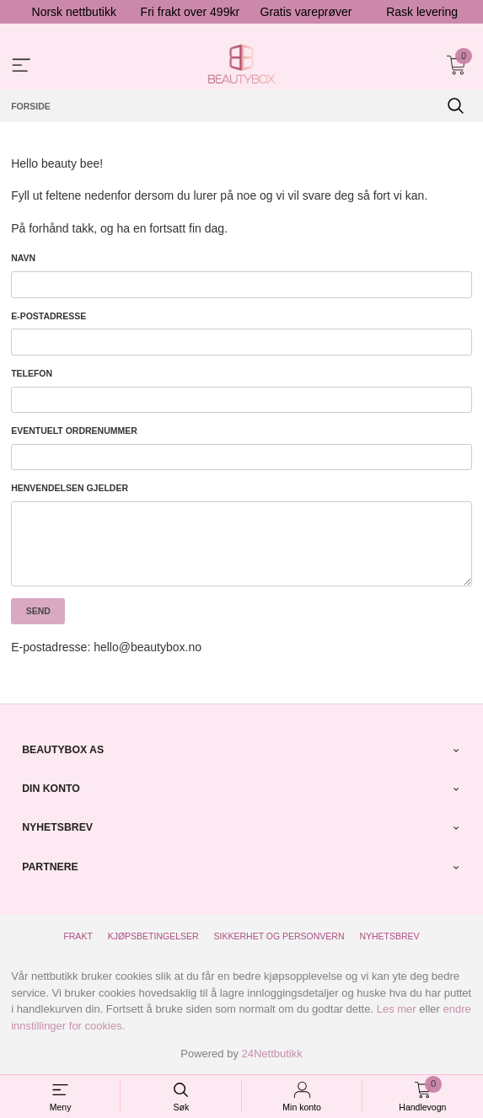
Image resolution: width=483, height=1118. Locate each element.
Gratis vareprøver (306, 12)
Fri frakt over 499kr (190, 12)
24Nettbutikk (272, 1053)
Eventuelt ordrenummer (74, 430)
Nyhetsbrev (389, 936)
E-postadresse (48, 316)
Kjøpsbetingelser (153, 936)
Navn (23, 258)
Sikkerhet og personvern (279, 936)
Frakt (77, 936)
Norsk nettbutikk (74, 12)
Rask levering (422, 12)
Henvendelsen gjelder (69, 488)
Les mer (396, 1009)
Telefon (31, 373)
